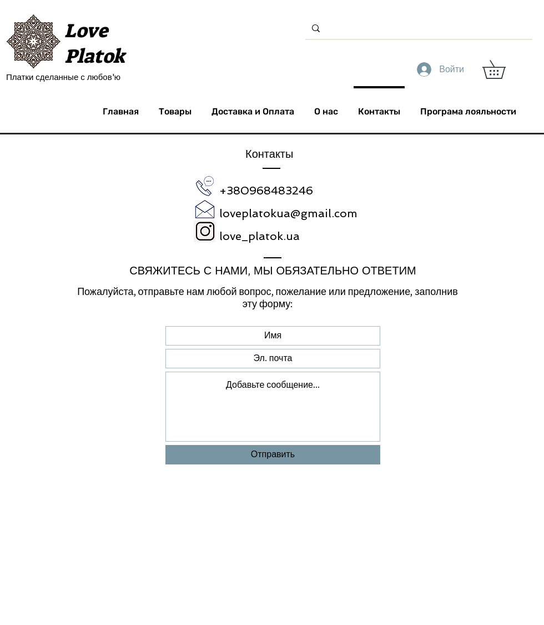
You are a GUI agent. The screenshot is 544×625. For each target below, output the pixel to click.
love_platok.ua (259, 236)
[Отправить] (272, 454)
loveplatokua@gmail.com (288, 213)
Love (86, 30)
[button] (502, 69)
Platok (94, 56)
